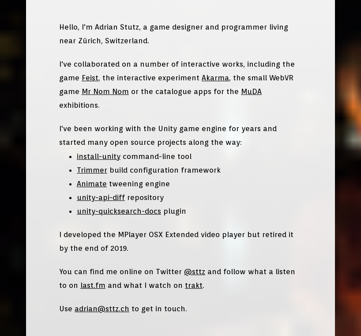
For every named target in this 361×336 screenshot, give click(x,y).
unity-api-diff (101, 197)
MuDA (251, 91)
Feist (90, 77)
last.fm (92, 285)
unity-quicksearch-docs (119, 211)
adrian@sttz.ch (102, 308)
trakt (194, 285)
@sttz (194, 271)
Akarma (215, 77)
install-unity (98, 156)
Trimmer (92, 170)
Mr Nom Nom (105, 91)
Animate (92, 183)
